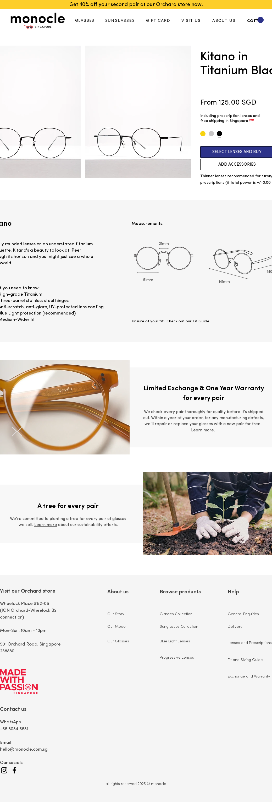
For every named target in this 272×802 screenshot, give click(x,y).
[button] (255, 20)
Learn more (202, 430)
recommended (59, 313)
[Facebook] (14, 770)
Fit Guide (201, 321)
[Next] (14, 432)
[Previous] (19, 432)
